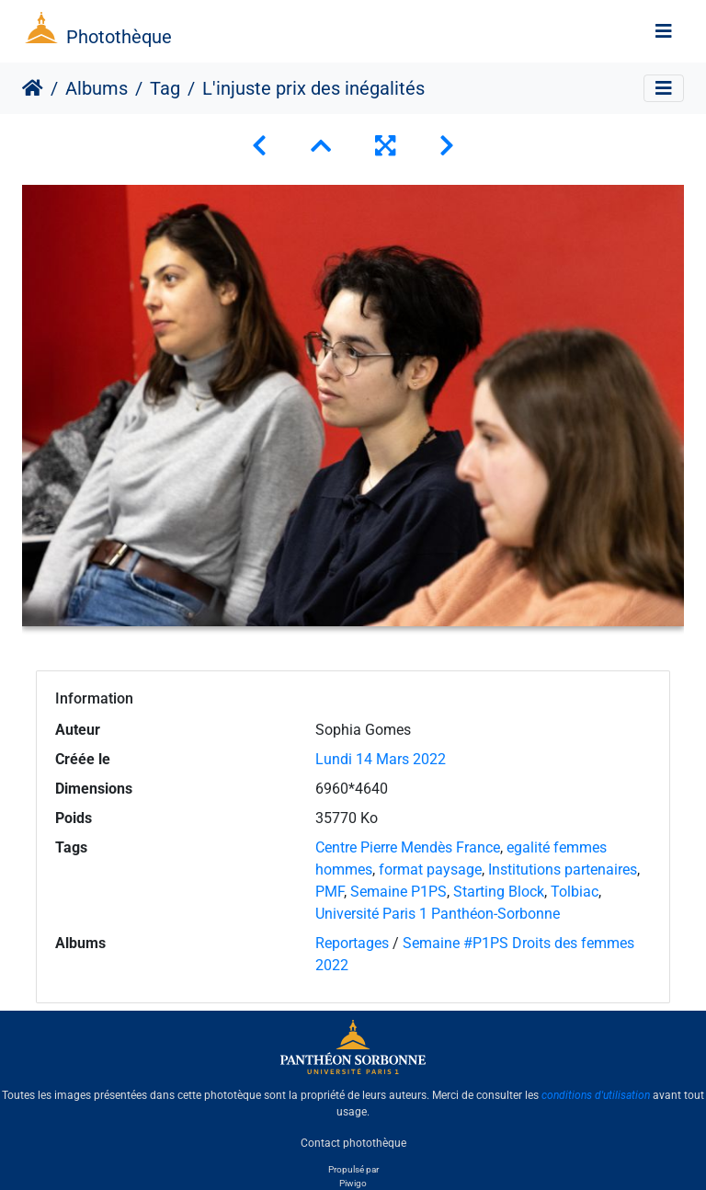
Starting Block (498, 891)
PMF (329, 891)
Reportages (352, 943)
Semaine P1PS (398, 891)
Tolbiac (574, 891)
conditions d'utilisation (595, 1095)
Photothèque (119, 37)
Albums (96, 88)
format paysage (430, 869)
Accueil (32, 88)
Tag (165, 88)
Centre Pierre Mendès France (407, 847)
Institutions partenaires (562, 869)
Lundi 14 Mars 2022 (380, 759)
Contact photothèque (353, 1143)
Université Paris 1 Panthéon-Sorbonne (437, 913)
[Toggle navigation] (663, 31)
